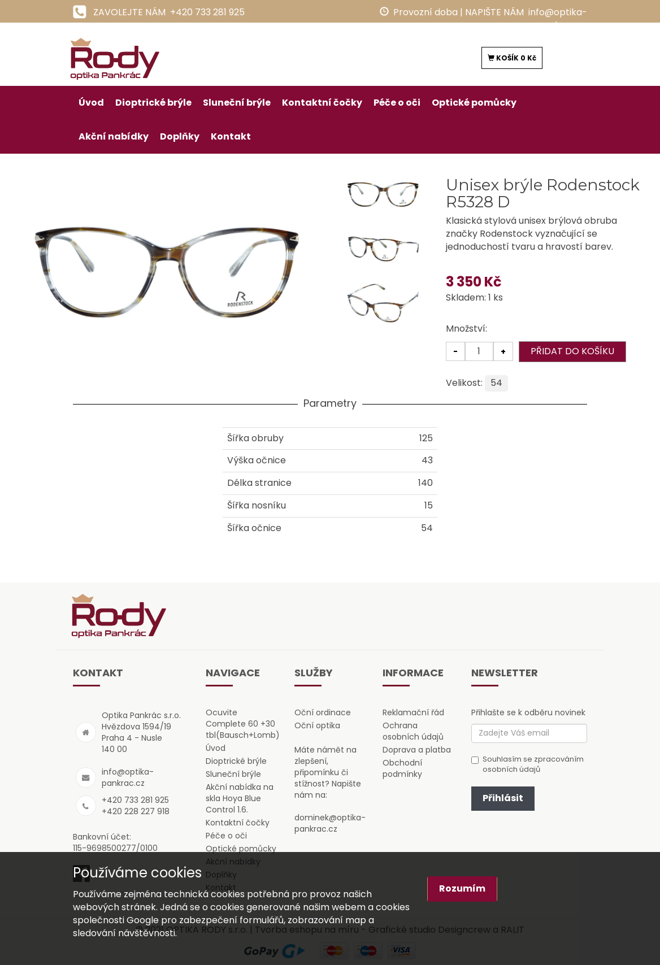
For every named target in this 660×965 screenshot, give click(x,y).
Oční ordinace (322, 712)
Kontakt (231, 136)
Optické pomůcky (474, 102)
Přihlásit (503, 798)
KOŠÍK (512, 58)
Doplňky (179, 136)
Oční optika (317, 725)
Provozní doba (425, 12)
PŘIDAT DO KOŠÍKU (572, 351)
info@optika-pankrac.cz (557, 19)
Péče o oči (397, 102)
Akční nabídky (114, 136)
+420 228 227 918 (136, 811)
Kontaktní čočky (322, 102)
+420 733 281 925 (207, 12)
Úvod (91, 102)
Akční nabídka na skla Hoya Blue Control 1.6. (239, 798)
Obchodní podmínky (402, 768)
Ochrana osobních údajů (413, 731)
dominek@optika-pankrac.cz (330, 823)
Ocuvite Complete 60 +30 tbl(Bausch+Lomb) (243, 724)
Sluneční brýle (237, 102)
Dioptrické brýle (153, 102)
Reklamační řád (413, 712)
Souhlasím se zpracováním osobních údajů (527, 764)
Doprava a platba (417, 749)
